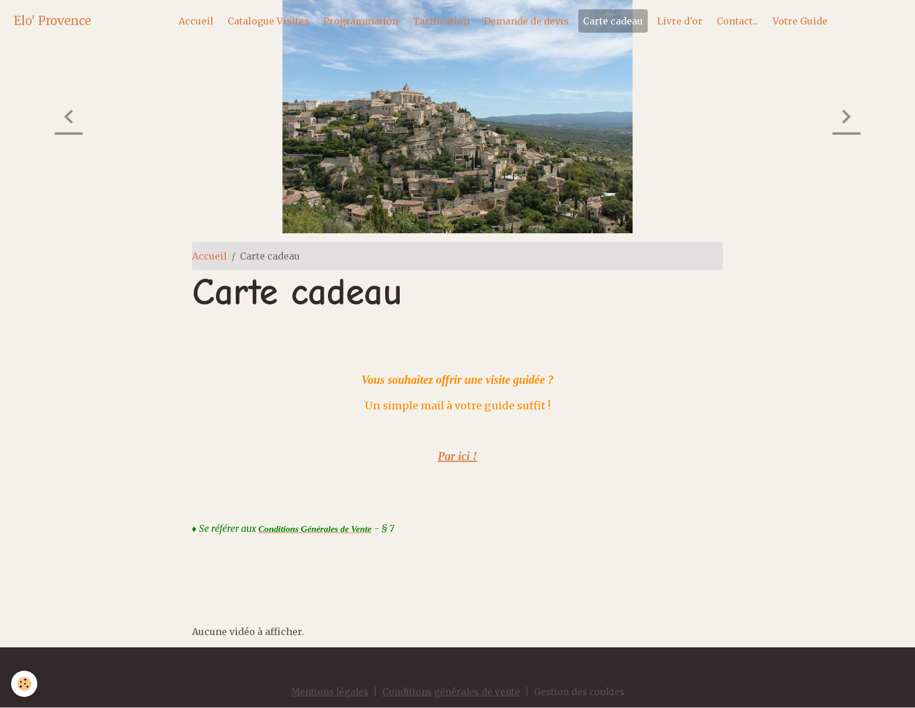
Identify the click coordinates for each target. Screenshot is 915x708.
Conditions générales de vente (450, 692)
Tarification (441, 21)
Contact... (738, 21)
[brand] (52, 21)
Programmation (361, 21)
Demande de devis (526, 21)
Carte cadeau (613, 21)
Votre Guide (800, 21)
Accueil (196, 21)
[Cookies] (25, 684)
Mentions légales (324, 692)
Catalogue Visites (268, 21)
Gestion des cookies (583, 692)
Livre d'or (680, 21)
